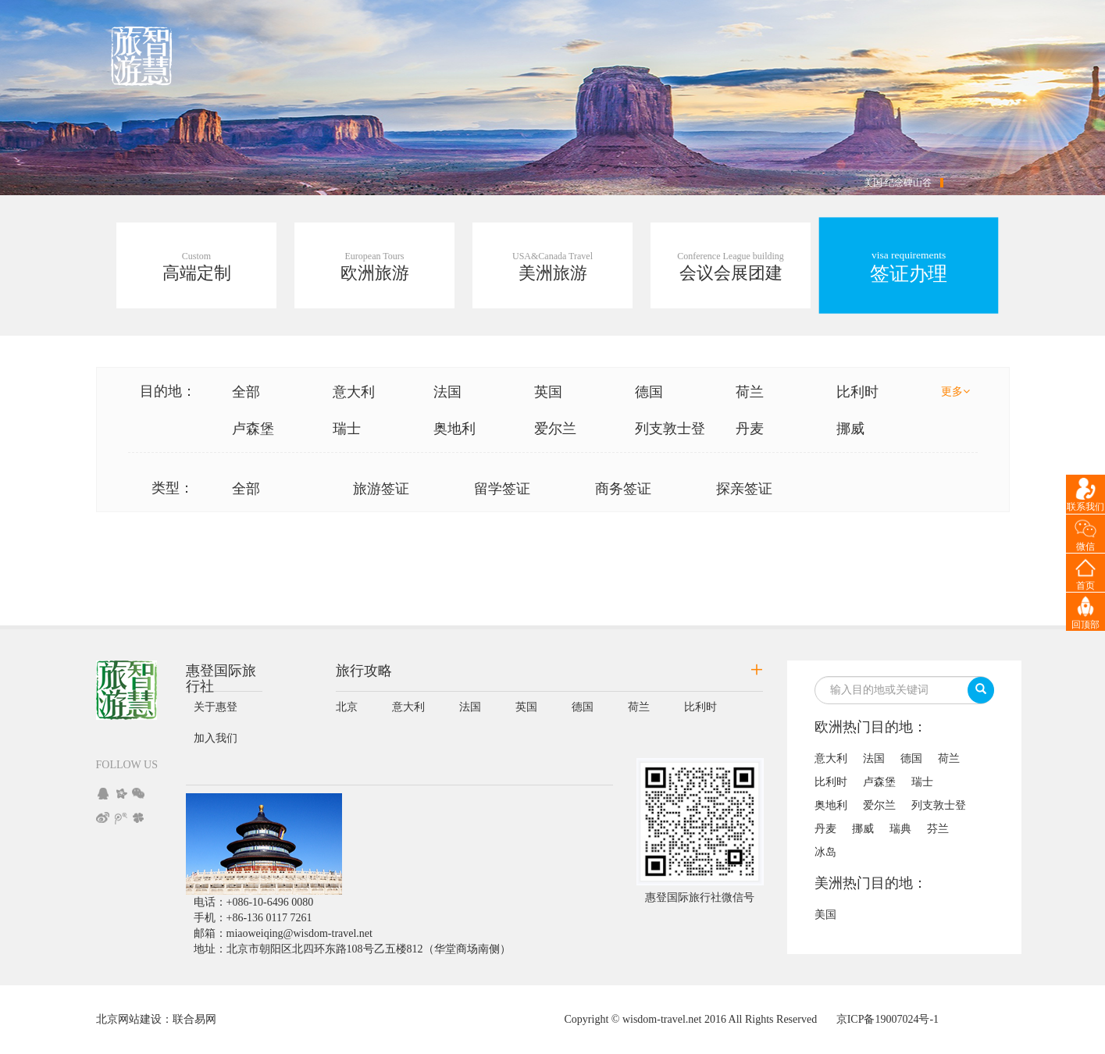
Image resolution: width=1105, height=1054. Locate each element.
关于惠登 (215, 707)
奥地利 (454, 428)
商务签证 (623, 489)
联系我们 (1085, 506)
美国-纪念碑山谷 (898, 182)
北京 (347, 707)
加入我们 (215, 738)
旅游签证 (381, 489)
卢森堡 (253, 428)
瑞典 (900, 829)
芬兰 (938, 829)
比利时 (857, 392)
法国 (447, 392)
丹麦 (750, 428)
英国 (548, 392)
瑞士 (347, 428)
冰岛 (825, 852)
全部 (246, 392)
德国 (649, 392)
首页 (1085, 585)
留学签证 (502, 489)
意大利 (354, 392)
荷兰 (750, 392)
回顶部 (1085, 624)
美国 (825, 914)
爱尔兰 (555, 428)
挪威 (850, 428)
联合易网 (194, 1019)
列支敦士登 (670, 428)
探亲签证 (744, 489)
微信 (1085, 546)
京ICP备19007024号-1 (887, 1019)
